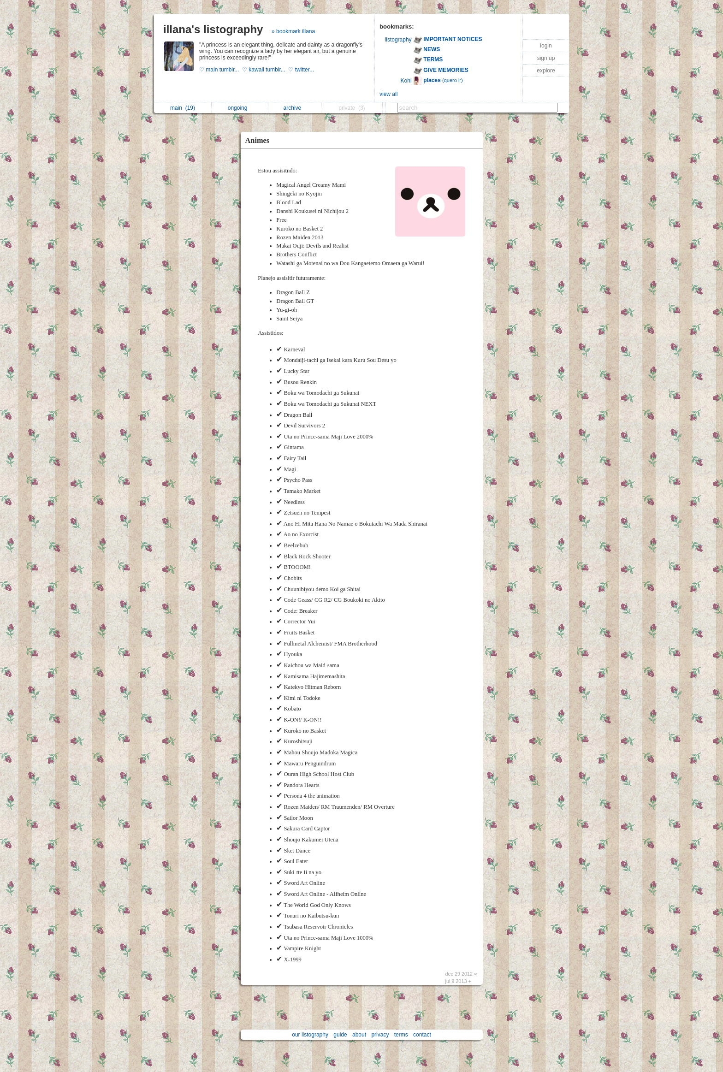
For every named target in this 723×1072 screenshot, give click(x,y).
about (359, 1034)
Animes (257, 140)
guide (340, 1034)
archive (295, 108)
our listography (310, 1034)
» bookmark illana (293, 31)
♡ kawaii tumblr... (265, 69)
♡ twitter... (301, 69)
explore (546, 70)
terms (401, 1034)
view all (388, 94)
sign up (546, 58)
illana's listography (213, 29)
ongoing (240, 108)
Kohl (406, 80)
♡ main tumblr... (220, 69)
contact (422, 1034)
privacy (380, 1034)
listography (398, 39)
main (182, 108)
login (545, 45)
